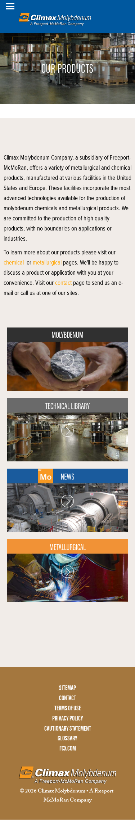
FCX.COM (67, 748)
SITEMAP (67, 688)
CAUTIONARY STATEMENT (67, 728)
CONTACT (67, 698)
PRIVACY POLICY (67, 718)
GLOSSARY (67, 738)
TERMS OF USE (67, 708)
